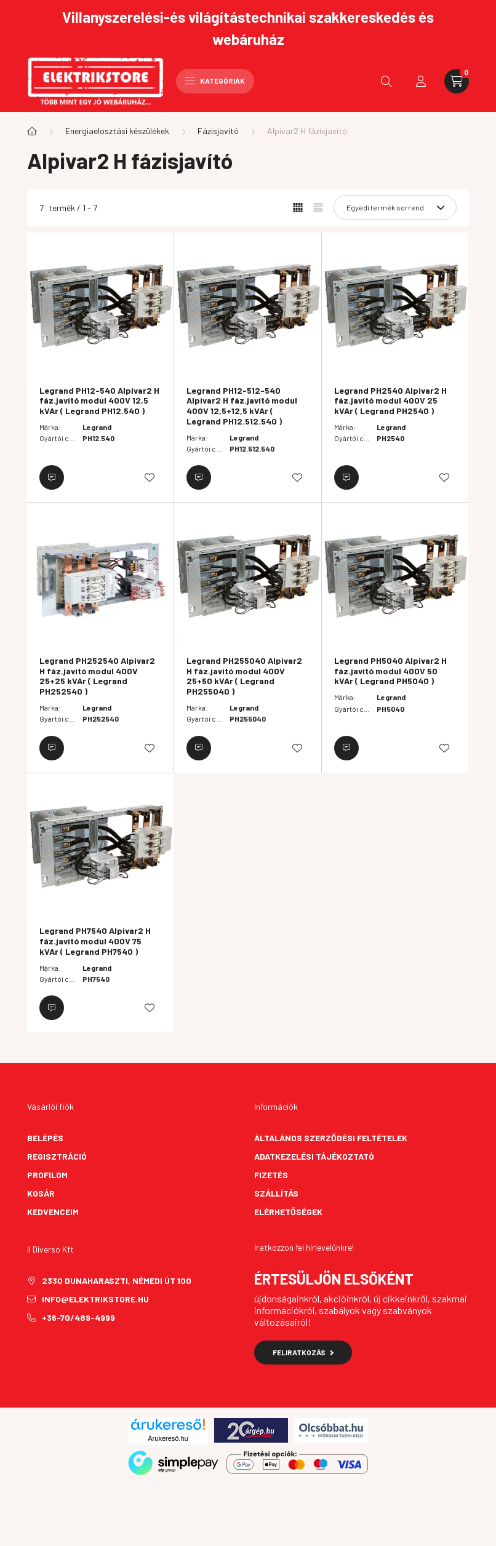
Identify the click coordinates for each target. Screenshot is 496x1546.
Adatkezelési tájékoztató (314, 1156)
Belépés (45, 1138)
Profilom (47, 1174)
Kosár (41, 1193)
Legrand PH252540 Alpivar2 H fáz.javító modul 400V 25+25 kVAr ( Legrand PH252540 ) (97, 676)
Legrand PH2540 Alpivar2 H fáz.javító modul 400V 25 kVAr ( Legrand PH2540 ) (390, 401)
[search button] (386, 81)
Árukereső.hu (168, 1438)
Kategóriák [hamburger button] (215, 80)
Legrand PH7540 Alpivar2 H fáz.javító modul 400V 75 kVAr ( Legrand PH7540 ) (95, 941)
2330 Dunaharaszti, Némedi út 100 (116, 1280)
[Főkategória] (32, 131)
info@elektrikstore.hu (95, 1299)
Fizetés (271, 1174)
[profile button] (421, 81)
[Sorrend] (395, 207)
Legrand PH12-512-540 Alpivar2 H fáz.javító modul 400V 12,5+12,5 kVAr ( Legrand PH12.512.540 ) (241, 406)
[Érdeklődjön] (51, 477)
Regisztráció (57, 1156)
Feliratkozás (303, 1352)
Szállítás (276, 1193)
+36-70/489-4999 (78, 1317)
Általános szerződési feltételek (330, 1138)
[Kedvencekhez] (149, 477)
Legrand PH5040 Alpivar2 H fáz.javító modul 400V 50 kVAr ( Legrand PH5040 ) (390, 671)
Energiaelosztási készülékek (117, 131)
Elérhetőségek (288, 1211)
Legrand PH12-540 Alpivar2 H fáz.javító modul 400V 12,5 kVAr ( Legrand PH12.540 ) (99, 401)
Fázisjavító (218, 131)
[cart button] (456, 81)
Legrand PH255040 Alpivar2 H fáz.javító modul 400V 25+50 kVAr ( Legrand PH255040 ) (244, 676)
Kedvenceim (53, 1211)
